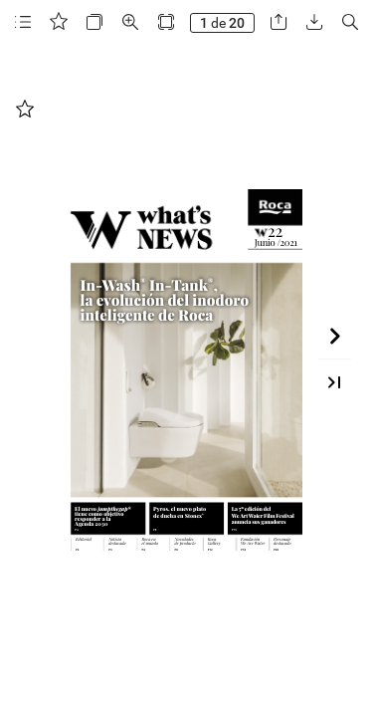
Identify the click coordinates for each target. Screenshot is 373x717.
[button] (23, 22)
